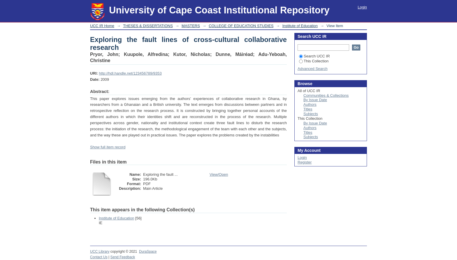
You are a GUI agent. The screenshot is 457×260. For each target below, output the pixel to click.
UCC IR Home (102, 26)
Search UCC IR (314, 56)
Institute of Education (300, 26)
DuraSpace (148, 252)
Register (305, 162)
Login (362, 7)
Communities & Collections (326, 95)
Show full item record (107, 147)
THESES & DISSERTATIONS (148, 26)
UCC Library (99, 252)
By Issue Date (315, 100)
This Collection (313, 61)
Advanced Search (313, 68)
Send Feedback (122, 257)
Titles (307, 109)
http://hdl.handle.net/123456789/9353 (130, 73)
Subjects (310, 114)
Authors (310, 104)
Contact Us (99, 257)
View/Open (219, 174)
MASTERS (191, 26)
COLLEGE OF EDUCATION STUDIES (241, 26)
